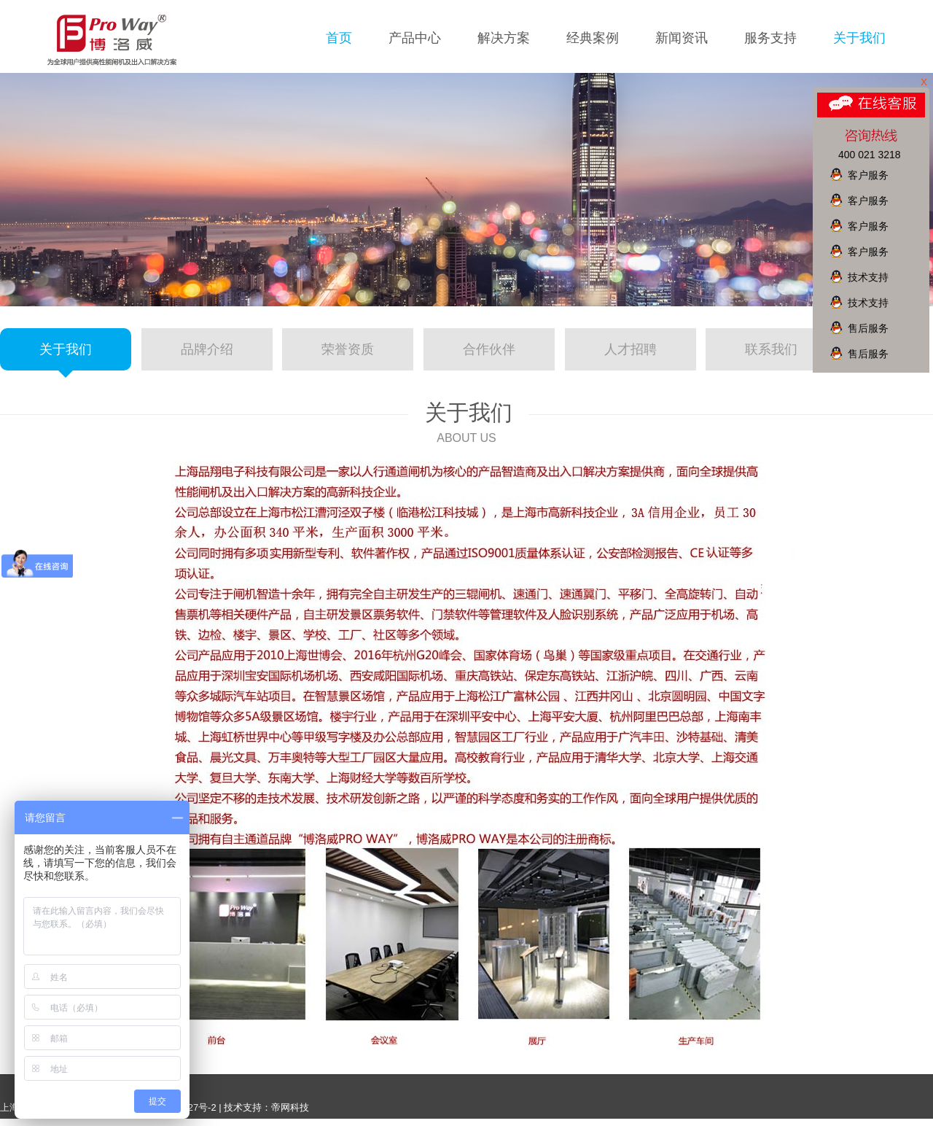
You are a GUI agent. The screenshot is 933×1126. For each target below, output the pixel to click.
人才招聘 (630, 349)
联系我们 (771, 349)
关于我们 (859, 38)
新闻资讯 (681, 38)
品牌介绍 (207, 349)
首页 (339, 38)
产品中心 (415, 38)
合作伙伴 (489, 349)
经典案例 (592, 38)
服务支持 (770, 38)
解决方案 (503, 38)
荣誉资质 (347, 349)
